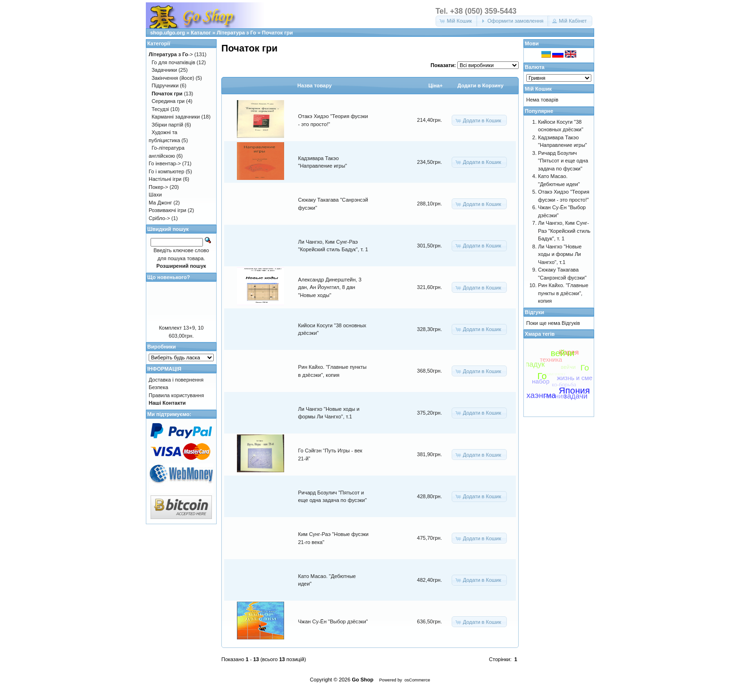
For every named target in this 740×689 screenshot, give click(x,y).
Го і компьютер (166, 171)
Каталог (201, 32)
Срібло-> (159, 218)
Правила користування (176, 395)
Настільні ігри (165, 179)
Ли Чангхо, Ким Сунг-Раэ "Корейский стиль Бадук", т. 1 (564, 230)
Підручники (164, 85)
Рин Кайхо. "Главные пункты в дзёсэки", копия (563, 293)
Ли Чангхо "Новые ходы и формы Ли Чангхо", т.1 (559, 254)
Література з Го (236, 32)
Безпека (158, 387)
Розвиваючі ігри (167, 210)
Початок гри (277, 32)
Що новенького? (168, 277)
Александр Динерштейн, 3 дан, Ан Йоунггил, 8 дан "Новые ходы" (330, 287)
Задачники (164, 70)
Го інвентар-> (165, 163)
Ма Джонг (160, 202)
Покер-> (158, 187)
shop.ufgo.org (167, 32)
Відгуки (534, 312)
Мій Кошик (538, 89)
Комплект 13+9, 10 (181, 328)
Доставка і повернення (176, 380)
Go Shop (362, 679)
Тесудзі (160, 109)
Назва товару (314, 85)
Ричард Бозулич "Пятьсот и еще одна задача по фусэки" (563, 160)
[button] (457, 21)
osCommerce (417, 680)
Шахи (155, 194)
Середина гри (168, 101)
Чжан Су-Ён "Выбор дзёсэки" (333, 621)
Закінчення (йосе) (172, 78)
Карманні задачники (175, 116)
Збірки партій (167, 125)
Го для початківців (173, 62)
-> (171, 54)
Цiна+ (436, 85)
